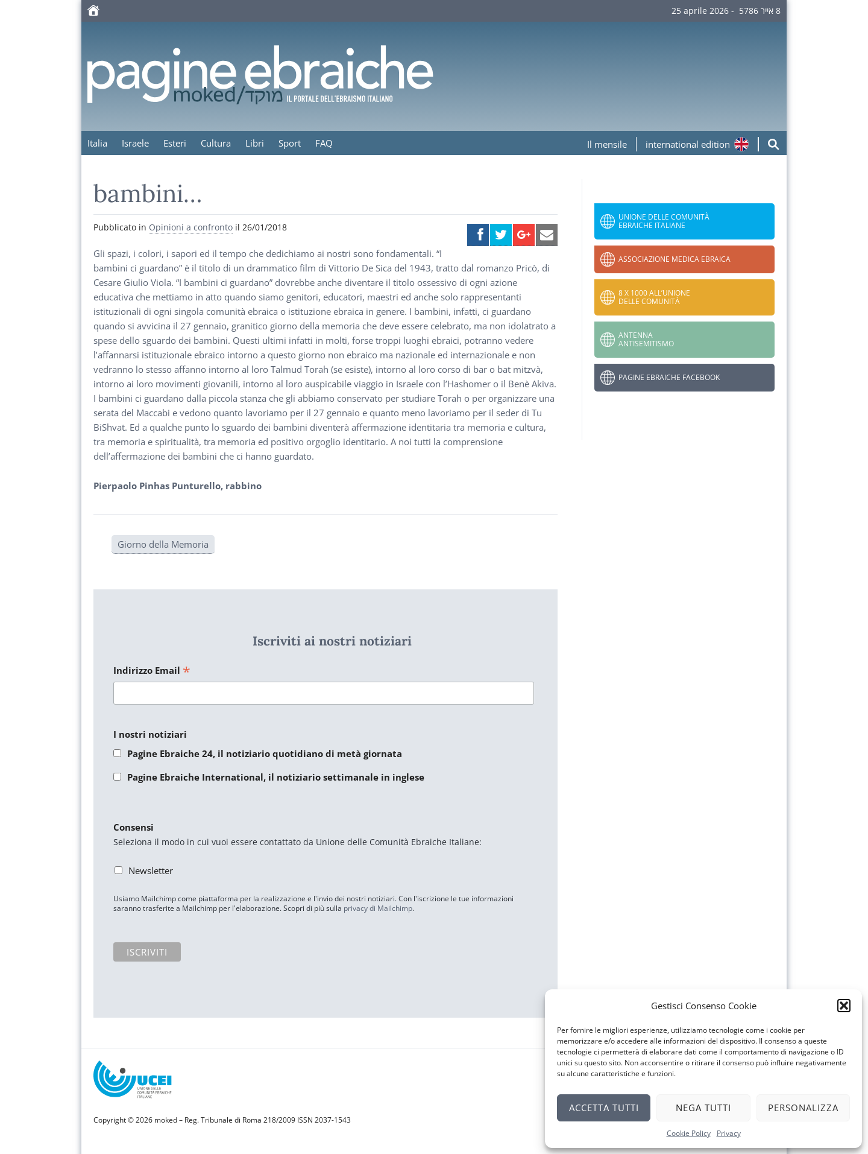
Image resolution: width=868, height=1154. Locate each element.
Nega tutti (703, 1108)
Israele (135, 143)
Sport (289, 143)
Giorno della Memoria (163, 544)
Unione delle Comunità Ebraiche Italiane (663, 221)
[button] (844, 1006)
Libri (254, 143)
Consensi (133, 827)
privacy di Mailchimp (378, 908)
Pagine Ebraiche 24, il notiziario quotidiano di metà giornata (264, 753)
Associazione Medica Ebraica (674, 259)
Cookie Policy (689, 1133)
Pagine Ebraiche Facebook (669, 377)
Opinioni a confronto (191, 227)
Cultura (216, 143)
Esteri (174, 143)
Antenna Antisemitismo (646, 339)
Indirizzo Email (151, 671)
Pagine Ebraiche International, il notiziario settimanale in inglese (275, 777)
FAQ (324, 143)
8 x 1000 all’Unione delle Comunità (654, 297)
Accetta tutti (604, 1108)
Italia (97, 143)
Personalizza (803, 1108)
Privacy (729, 1133)
